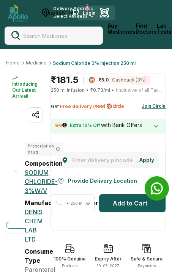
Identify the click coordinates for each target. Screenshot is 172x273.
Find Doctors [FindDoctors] (146, 29)
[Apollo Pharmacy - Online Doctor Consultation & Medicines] (18, 13)
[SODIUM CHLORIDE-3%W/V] (41, 181)
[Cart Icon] (75, 12)
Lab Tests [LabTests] (164, 29)
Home (13, 63)
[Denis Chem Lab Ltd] (34, 225)
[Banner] (157, 188)
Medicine (36, 63)
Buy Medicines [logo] (121, 29)
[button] (73, 203)
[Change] (146, 160)
